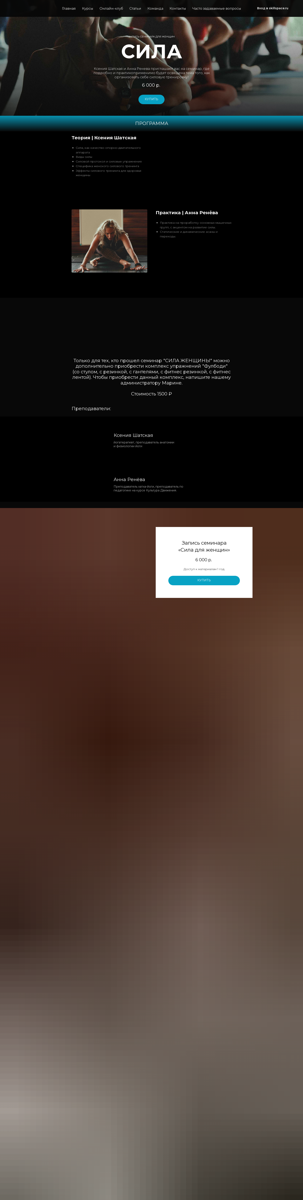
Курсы (87, 9)
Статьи (135, 9)
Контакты (178, 9)
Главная (69, 9)
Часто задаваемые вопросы (216, 9)
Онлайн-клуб (111, 9)
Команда (155, 9)
